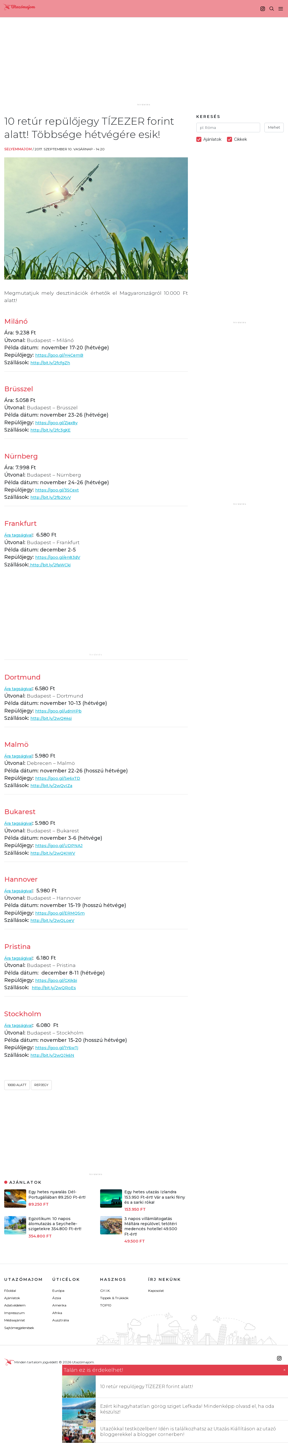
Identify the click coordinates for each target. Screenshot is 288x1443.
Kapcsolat (156, 1290)
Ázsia (56, 1298)
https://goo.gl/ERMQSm (64, 913)
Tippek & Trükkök (114, 1298)
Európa (58, 1290)
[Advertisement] (145, 67)
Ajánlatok (12, 1298)
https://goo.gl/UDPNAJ (63, 845)
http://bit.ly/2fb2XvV (55, 497)
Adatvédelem (15, 1305)
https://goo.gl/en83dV (62, 557)
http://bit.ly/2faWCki (54, 565)
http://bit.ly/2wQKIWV (58, 853)
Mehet (274, 127)
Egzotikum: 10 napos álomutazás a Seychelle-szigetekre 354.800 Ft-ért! (54, 1223)
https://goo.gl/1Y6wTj (61, 1047)
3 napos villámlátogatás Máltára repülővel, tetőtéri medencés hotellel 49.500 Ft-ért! (150, 1226)
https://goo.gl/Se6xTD (62, 778)
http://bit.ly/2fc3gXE (54, 430)
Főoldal (10, 1290)
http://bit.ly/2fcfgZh (54, 362)
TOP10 (105, 1305)
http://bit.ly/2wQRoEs (58, 987)
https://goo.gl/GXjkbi (60, 980)
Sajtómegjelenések (19, 1328)
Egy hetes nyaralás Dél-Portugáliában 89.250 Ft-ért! (57, 1194)
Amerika (59, 1305)
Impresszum (14, 1313)
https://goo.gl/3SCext (61, 490)
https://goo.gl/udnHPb (63, 711)
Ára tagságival (22, 535)
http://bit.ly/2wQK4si (56, 718)
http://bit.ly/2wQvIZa (56, 785)
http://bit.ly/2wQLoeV (57, 920)
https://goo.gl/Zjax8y (60, 422)
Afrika (57, 1313)
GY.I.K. (105, 1290)
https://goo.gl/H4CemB (64, 355)
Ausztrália (60, 1320)
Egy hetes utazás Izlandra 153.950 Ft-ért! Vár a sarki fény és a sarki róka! (154, 1197)
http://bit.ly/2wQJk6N (57, 1055)
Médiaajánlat (14, 1320)
